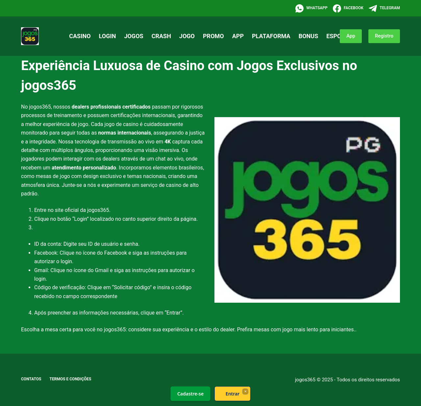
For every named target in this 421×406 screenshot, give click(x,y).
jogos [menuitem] (133, 36)
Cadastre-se (190, 394)
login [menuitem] (107, 36)
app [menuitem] (238, 36)
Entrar (233, 394)
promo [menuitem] (213, 36)
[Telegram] (384, 8)
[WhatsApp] (311, 8)
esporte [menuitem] (339, 36)
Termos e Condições (70, 379)
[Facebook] (348, 8)
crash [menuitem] (161, 36)
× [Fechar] (245, 391)
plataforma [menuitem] (271, 36)
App (350, 36)
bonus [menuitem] (308, 36)
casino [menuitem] (79, 36)
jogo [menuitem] (187, 36)
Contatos (31, 379)
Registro (384, 36)
